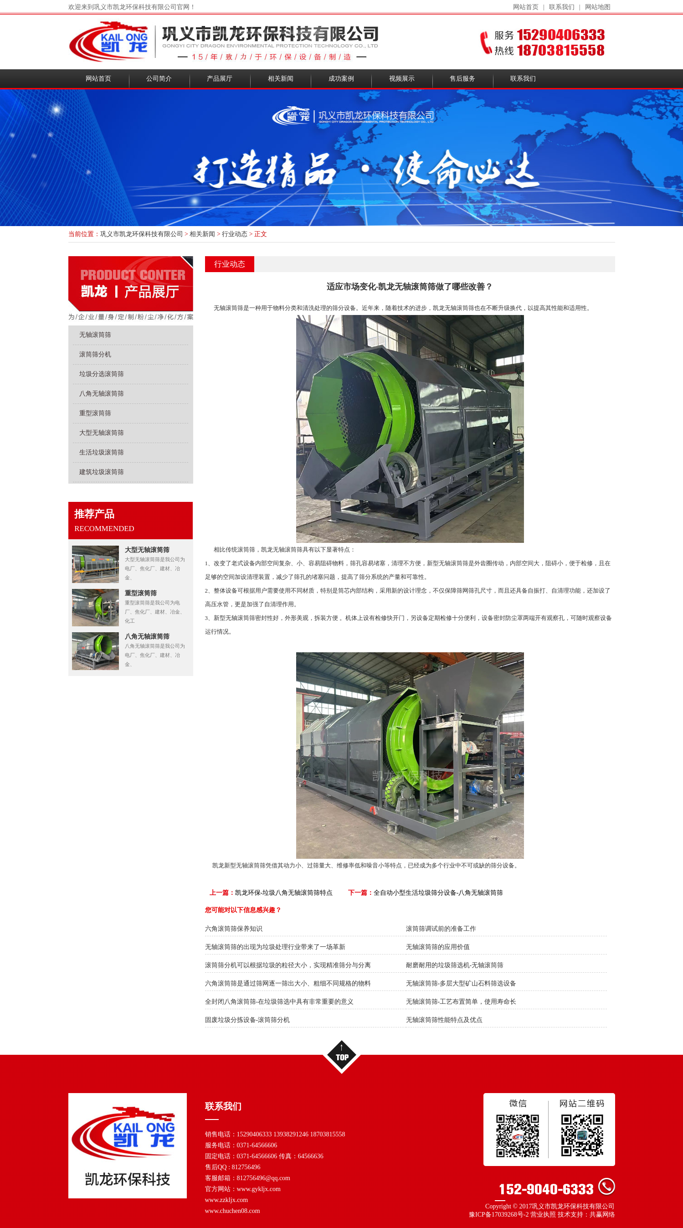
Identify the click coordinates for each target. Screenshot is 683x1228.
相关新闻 (280, 78)
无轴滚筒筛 (95, 334)
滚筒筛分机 (95, 354)
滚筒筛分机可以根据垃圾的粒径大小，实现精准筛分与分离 (288, 965)
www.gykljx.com (259, 1189)
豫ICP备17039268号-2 (499, 1214)
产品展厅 (219, 78)
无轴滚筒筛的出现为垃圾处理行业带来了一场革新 (275, 947)
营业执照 (543, 1214)
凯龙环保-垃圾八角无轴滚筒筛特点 (284, 892)
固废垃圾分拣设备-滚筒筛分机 (247, 1019)
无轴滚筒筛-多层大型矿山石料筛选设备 (461, 983)
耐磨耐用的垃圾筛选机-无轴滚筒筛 (455, 965)
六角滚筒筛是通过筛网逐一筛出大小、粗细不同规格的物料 (288, 983)
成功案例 (341, 78)
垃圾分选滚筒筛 (101, 374)
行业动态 (234, 234)
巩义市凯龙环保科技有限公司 (141, 234)
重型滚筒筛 (95, 413)
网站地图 (598, 7)
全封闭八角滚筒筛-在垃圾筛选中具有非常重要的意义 (279, 1001)
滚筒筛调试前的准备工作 (441, 928)
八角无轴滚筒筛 (101, 393)
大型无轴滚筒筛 (101, 432)
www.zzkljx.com (226, 1200)
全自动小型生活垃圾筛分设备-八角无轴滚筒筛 (438, 892)
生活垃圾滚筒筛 (101, 452)
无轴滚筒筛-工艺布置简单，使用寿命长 (461, 1001)
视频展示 (402, 78)
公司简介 (159, 78)
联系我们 (562, 7)
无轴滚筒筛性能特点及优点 (444, 1019)
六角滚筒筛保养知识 (233, 928)
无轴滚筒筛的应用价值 (438, 947)
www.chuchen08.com (232, 1210)
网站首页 (526, 7)
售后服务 (462, 78)
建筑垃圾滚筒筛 (101, 472)
